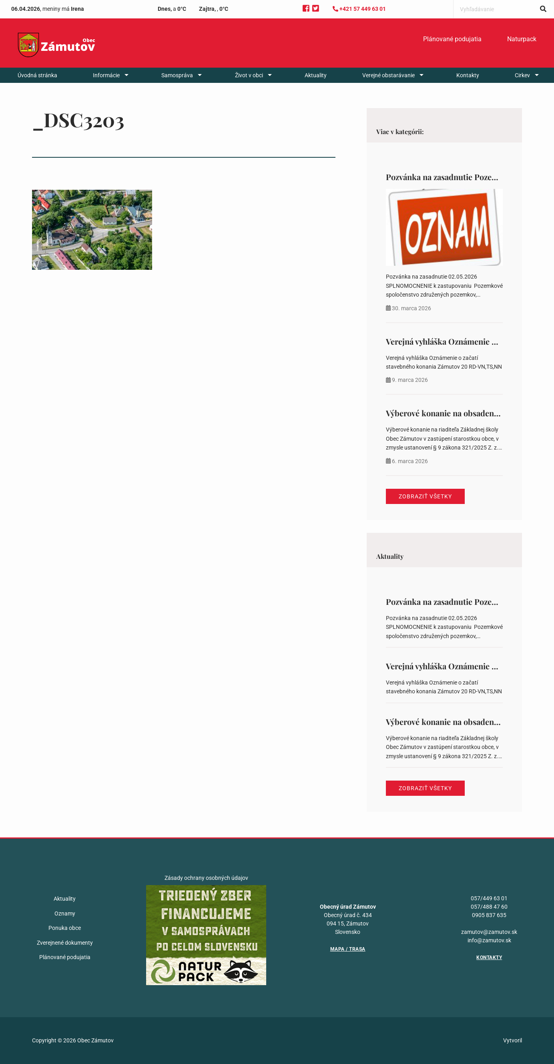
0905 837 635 (489, 915)
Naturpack (521, 39)
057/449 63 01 (489, 898)
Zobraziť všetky (425, 496)
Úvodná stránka (37, 75)
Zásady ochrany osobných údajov (206, 878)
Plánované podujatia (452, 39)
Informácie (106, 75)
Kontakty (467, 75)
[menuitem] (452, 39)
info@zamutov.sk (489, 940)
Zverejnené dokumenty (65, 943)
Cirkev (522, 75)
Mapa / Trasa (347, 949)
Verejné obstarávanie (388, 75)
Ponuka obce (64, 928)
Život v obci (249, 75)
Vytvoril (512, 1040)
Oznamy (64, 913)
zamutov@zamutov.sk (489, 932)
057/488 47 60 (489, 906)
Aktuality (316, 75)
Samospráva (177, 75)
